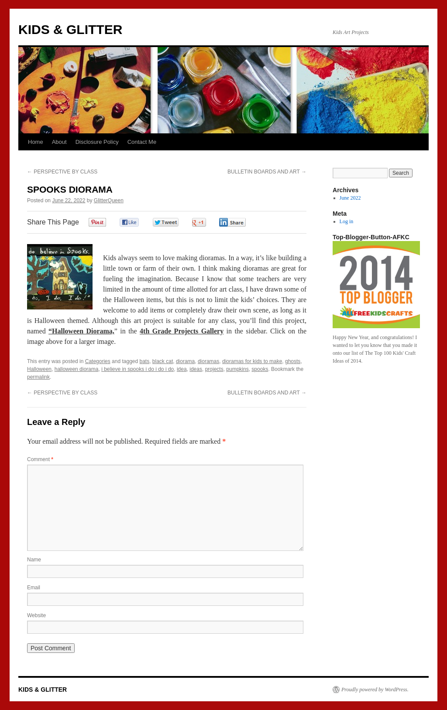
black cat (162, 361)
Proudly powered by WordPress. (375, 689)
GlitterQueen (109, 200)
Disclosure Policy (97, 142)
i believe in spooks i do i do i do (137, 369)
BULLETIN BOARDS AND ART (266, 172)
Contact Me (141, 142)
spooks (259, 369)
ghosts (292, 361)
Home (35, 142)
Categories (97, 361)
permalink (38, 377)
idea (182, 369)
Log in (347, 221)
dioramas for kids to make (252, 361)
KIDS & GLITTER (70, 29)
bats (145, 361)
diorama (185, 361)
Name (34, 560)
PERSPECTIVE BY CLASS (62, 172)
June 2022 (350, 198)
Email (33, 587)
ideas (195, 369)
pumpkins (237, 369)
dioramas (208, 361)
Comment (40, 459)
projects (214, 369)
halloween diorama (77, 369)
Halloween (39, 369)
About (59, 142)
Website (36, 615)
